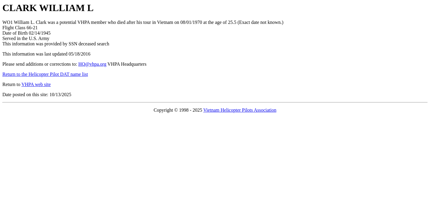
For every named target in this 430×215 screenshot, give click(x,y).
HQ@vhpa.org (92, 64)
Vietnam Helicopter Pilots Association (240, 110)
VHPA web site (36, 84)
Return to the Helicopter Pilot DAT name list (45, 74)
